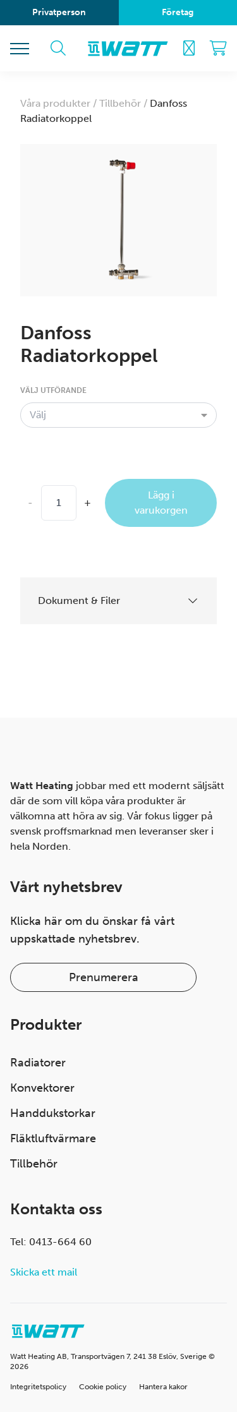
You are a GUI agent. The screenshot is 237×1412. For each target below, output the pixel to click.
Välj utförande (53, 390)
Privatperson (59, 12)
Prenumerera (103, 977)
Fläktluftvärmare (53, 1138)
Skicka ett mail (43, 1272)
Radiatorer (38, 1063)
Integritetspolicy (38, 1386)
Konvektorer (42, 1088)
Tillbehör (34, 1164)
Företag (177, 12)
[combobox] (118, 415)
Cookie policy (102, 1386)
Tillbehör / (124, 103)
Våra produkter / (59, 103)
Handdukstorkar (52, 1113)
